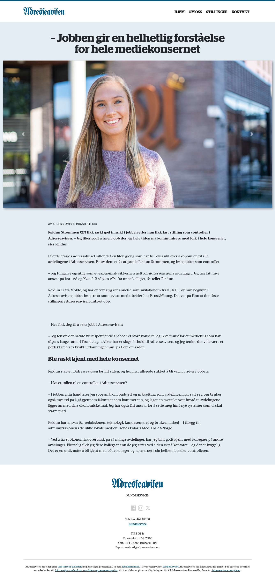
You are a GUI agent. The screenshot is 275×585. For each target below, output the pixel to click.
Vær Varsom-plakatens (70, 566)
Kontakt (241, 12)
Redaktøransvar (130, 566)
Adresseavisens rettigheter (225, 570)
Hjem (179, 12)
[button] (23, 134)
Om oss (195, 12)
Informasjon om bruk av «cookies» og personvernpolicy (86, 570)
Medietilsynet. (171, 566)
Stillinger (217, 12)
